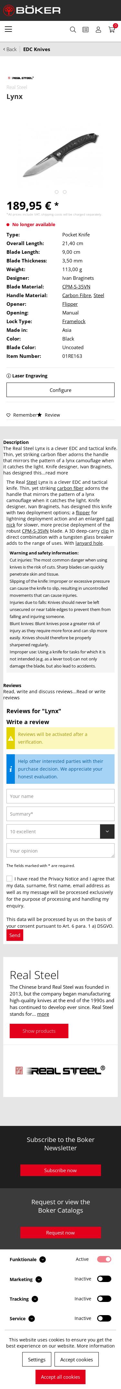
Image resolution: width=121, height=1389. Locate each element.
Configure (60, 390)
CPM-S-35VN (76, 286)
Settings (36, 1359)
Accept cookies (76, 1359)
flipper (83, 512)
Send (14, 935)
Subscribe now (60, 1170)
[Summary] (60, 814)
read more (56, 473)
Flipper (70, 304)
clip (105, 531)
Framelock (74, 321)
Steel (99, 295)
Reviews (12, 685)
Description (16, 442)
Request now (60, 1232)
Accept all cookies (60, 1377)
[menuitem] (8, 29)
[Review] (60, 831)
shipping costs (51, 214)
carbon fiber (70, 488)
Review (48, 415)
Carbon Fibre (76, 295)
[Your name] (60, 796)
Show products (39, 1031)
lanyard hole (89, 543)
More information (96, 1346)
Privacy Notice (63, 879)
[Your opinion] (60, 850)
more (43, 1014)
